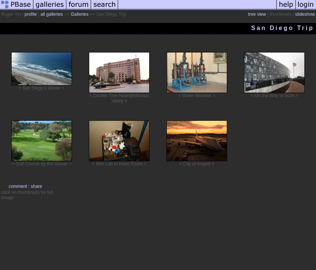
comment (18, 186)
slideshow (305, 14)
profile (30, 14)
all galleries (51, 14)
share (36, 186)
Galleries (79, 14)
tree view (257, 14)
